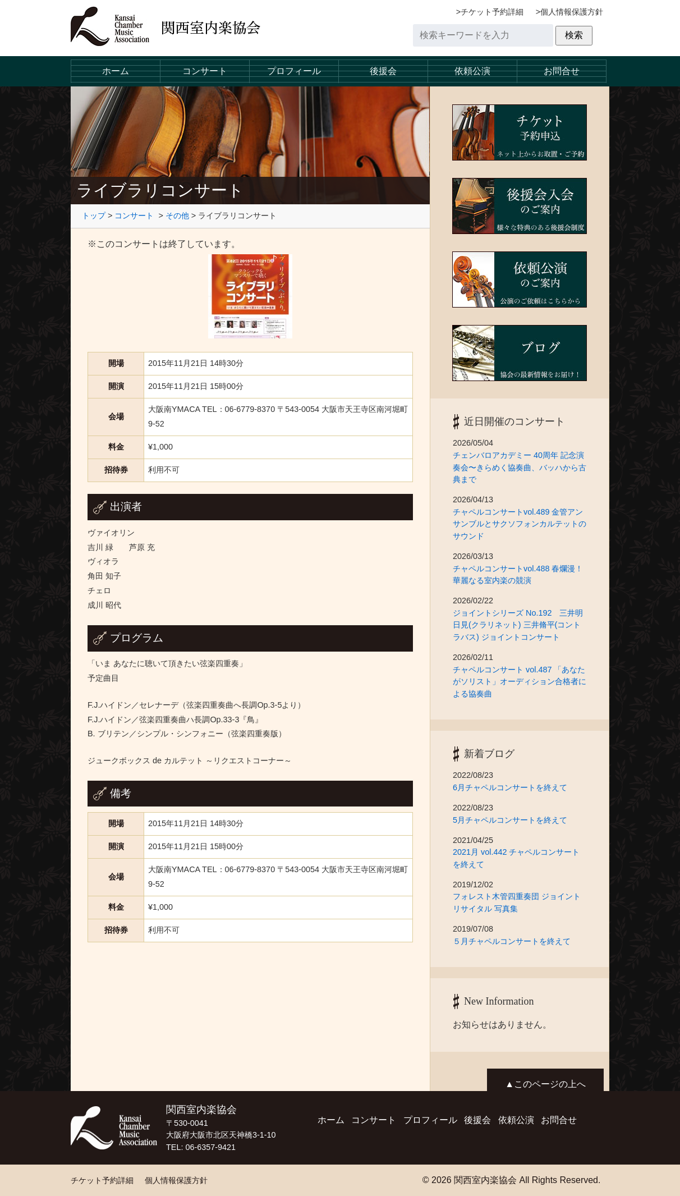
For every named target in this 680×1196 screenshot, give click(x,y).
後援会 (383, 71)
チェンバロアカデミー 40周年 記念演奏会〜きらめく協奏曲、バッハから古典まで (519, 467)
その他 (177, 215)
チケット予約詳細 (492, 11)
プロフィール (294, 71)
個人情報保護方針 (571, 11)
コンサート (204, 71)
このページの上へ (550, 1084)
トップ (93, 215)
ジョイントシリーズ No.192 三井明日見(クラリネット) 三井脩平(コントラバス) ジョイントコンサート (518, 624)
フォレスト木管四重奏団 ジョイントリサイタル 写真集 (517, 902)
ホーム (115, 71)
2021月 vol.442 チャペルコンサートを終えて (516, 858)
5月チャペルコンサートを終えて (514, 819)
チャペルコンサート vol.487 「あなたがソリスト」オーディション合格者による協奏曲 (519, 681)
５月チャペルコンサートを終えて (512, 941)
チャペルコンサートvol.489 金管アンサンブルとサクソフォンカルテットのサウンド (519, 523)
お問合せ (562, 71)
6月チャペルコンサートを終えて (514, 787)
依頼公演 (472, 71)
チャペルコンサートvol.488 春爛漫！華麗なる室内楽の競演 (518, 574)
